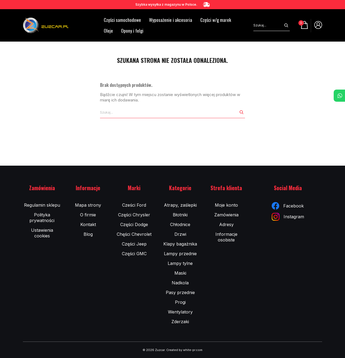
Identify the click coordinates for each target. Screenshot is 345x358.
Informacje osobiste (226, 237)
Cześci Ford (134, 205)
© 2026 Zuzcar (154, 350)
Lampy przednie (180, 253)
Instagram (288, 217)
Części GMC (134, 253)
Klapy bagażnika (180, 244)
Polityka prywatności (41, 217)
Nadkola (180, 282)
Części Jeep (134, 244)
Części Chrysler (134, 214)
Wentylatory (180, 312)
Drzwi (180, 234)
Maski (180, 273)
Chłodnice (180, 224)
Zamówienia (226, 214)
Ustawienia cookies (42, 232)
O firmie (88, 214)
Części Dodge (134, 224)
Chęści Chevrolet (134, 234)
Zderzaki (180, 321)
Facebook (288, 206)
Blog (88, 234)
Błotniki (180, 214)
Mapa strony (88, 205)
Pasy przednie (180, 292)
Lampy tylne (180, 263)
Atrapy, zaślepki (180, 205)
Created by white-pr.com (184, 350)
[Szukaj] (268, 25)
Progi (180, 302)
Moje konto (226, 205)
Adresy (226, 224)
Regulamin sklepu (42, 205)
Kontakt (88, 224)
